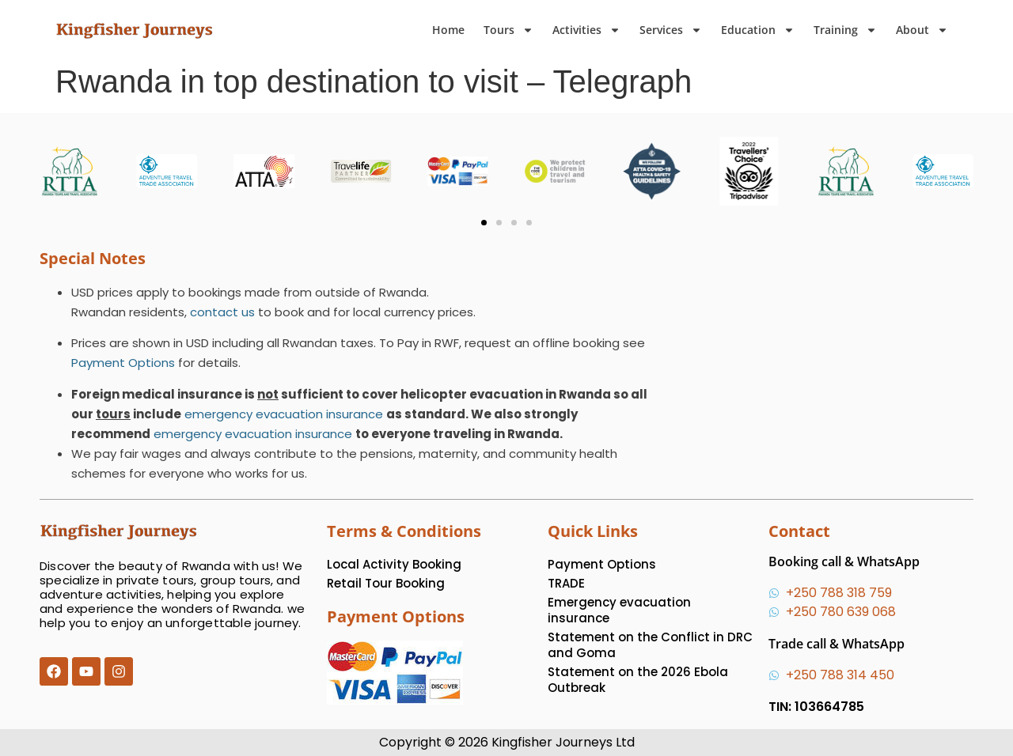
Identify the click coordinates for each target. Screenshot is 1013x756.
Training (845, 30)
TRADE (566, 583)
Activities (586, 30)
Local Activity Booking (394, 564)
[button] (484, 222)
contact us (222, 312)
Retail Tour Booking (386, 583)
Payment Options (123, 362)
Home (448, 29)
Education (758, 30)
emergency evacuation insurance (283, 414)
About (922, 30)
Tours (508, 30)
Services (670, 30)
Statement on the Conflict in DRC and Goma (650, 645)
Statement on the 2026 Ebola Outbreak (638, 679)
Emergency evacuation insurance (619, 610)
